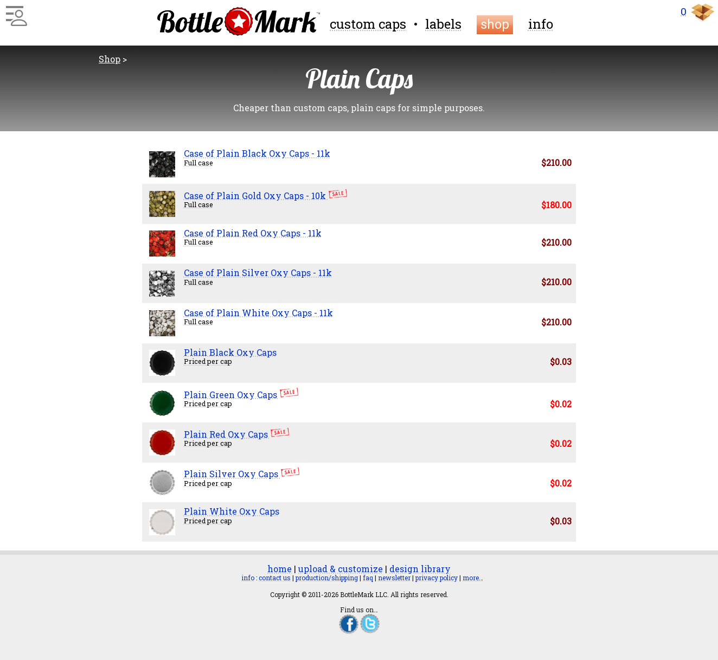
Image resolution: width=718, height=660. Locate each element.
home (279, 568)
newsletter (394, 577)
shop (494, 24)
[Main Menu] (15, 12)
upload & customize (340, 568)
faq (368, 577)
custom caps (368, 24)
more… (473, 577)
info (540, 24)
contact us (275, 577)
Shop (109, 59)
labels (443, 24)
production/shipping (327, 577)
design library (420, 568)
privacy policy (436, 577)
